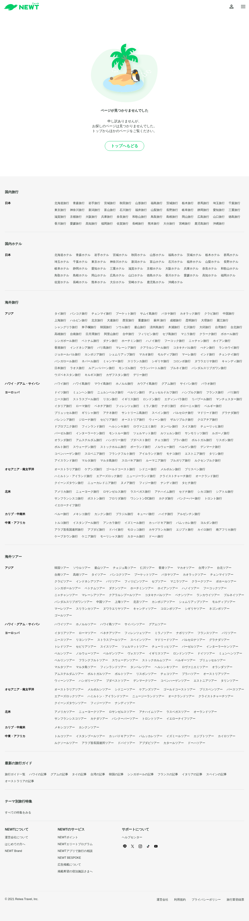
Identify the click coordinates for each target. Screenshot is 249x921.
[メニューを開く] (243, 7)
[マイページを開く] (231, 7)
